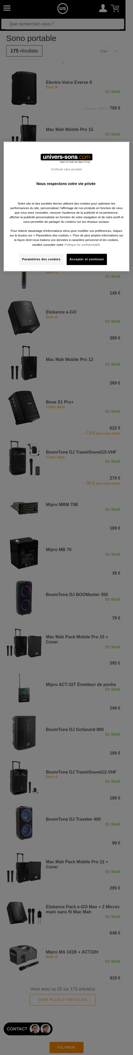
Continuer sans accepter (66, 169)
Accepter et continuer (87, 259)
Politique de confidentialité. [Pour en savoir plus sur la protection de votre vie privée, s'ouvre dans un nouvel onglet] (82, 244)
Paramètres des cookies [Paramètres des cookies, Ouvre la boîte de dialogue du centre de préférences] (41, 259)
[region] (66, 206)
